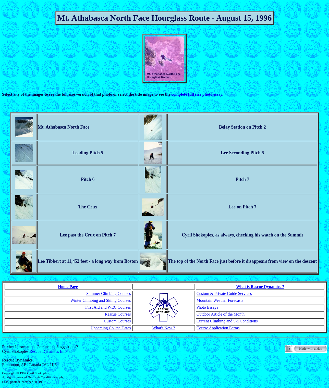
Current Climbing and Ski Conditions (227, 321)
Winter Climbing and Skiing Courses (100, 300)
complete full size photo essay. (197, 94)
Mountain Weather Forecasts (220, 300)
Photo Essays (207, 307)
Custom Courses (117, 321)
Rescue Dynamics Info (48, 351)
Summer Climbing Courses (108, 293)
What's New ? (163, 328)
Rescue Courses (118, 314)
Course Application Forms (218, 328)
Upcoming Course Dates (111, 328)
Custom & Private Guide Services (224, 293)
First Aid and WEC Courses (108, 307)
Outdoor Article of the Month (221, 314)
